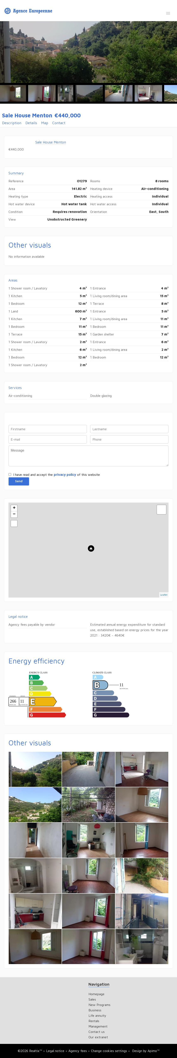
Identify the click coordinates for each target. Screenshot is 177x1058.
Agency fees (77, 1051)
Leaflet (163, 594)
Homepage (29, 11)
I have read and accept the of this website (56, 474)
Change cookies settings (109, 1051)
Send (19, 481)
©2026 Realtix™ (30, 1051)
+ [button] (14, 508)
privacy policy (65, 474)
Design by (145, 1051)
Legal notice (55, 1051)
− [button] (14, 514)
